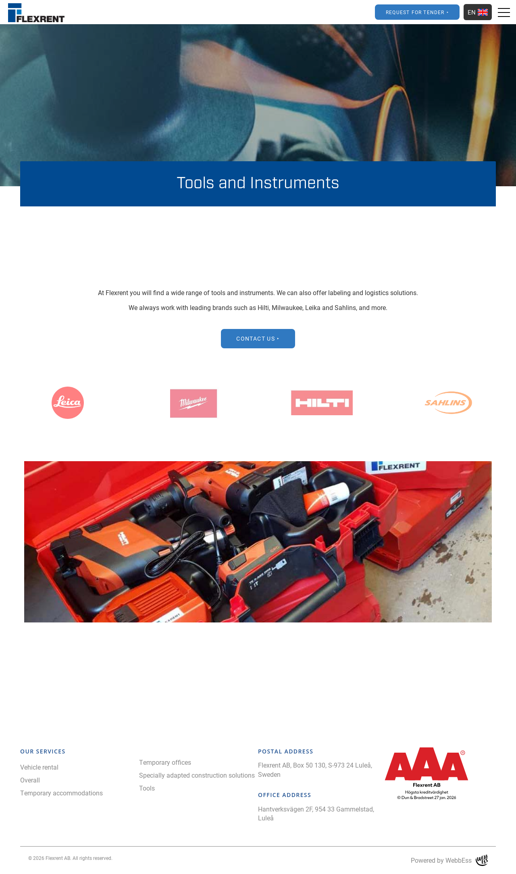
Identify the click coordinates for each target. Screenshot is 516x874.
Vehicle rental (39, 767)
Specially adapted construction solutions (197, 775)
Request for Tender (415, 12)
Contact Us (255, 338)
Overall (30, 780)
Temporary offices (165, 762)
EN (478, 12)
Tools (147, 788)
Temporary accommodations (61, 793)
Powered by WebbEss (449, 860)
